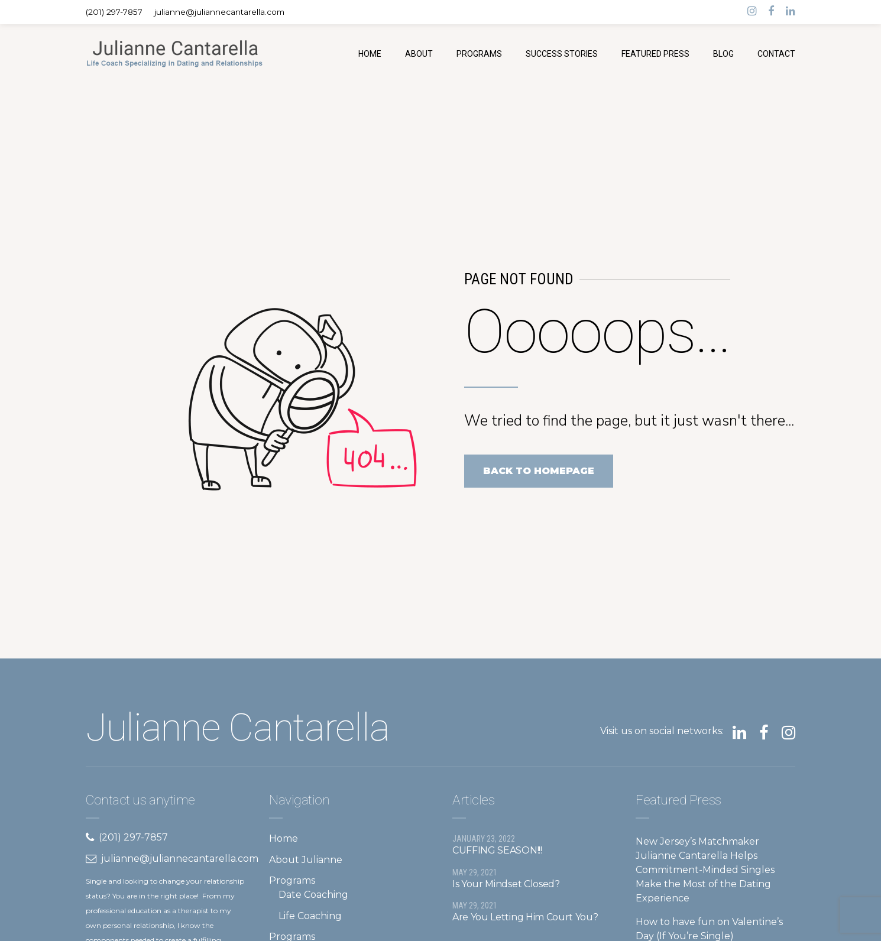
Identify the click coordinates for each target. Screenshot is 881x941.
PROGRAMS (479, 54)
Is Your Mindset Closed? (506, 884)
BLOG (723, 54)
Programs (292, 880)
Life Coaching (310, 915)
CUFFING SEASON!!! (497, 850)
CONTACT (776, 54)
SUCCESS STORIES (562, 54)
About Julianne (305, 859)
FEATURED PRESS (655, 54)
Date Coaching (313, 894)
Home (283, 838)
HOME (369, 54)
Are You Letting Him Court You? (525, 917)
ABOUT (419, 54)
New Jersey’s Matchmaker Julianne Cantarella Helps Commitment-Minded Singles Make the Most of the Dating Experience (705, 870)
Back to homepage (538, 470)
